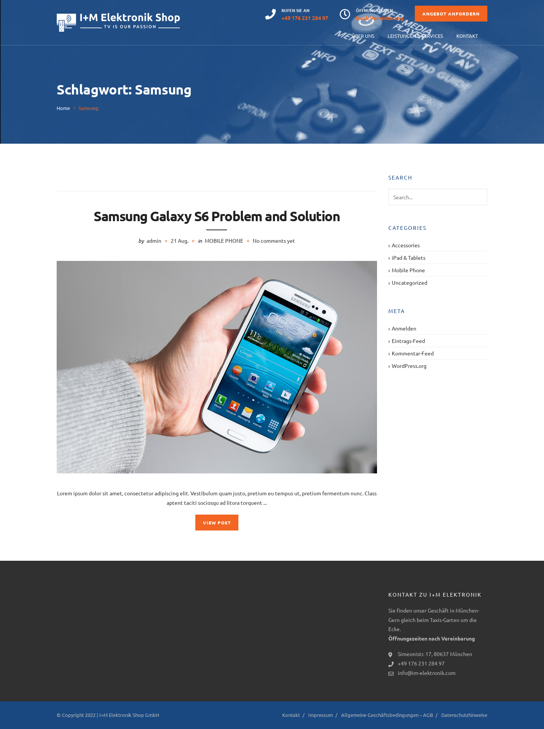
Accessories (406, 245)
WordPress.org (409, 365)
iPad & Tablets (408, 257)
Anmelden (404, 328)
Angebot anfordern (451, 14)
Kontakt (467, 36)
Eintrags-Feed (408, 340)
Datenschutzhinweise (464, 715)
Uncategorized (409, 282)
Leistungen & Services (415, 36)
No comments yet (274, 240)
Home (63, 108)
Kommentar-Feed (413, 353)
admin (154, 240)
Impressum (320, 715)
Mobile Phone (224, 240)
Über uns (363, 36)
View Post (217, 523)
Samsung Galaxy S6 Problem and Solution (217, 216)
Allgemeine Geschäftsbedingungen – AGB (387, 715)
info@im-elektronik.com (427, 672)
